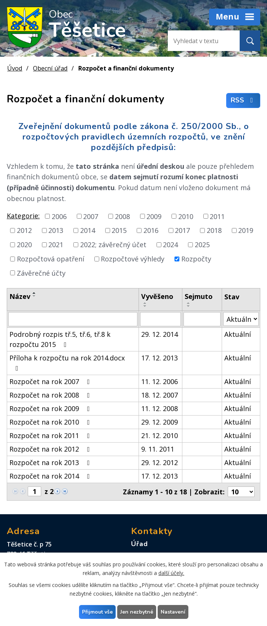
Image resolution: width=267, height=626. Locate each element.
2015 (119, 230)
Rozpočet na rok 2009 (51, 408)
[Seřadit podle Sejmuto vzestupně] (189, 303)
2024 (170, 244)
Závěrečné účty (41, 272)
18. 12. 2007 (159, 394)
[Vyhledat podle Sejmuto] (201, 319)
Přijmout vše (97, 611)
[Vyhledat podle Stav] (241, 319)
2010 (185, 216)
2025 (202, 244)
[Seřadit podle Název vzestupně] (34, 292)
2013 (55, 230)
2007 (90, 216)
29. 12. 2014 (159, 334)
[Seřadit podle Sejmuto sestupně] (189, 306)
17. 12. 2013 (159, 357)
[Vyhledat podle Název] (72, 319)
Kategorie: (23, 215)
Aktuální (237, 334)
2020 (24, 244)
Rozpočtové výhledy (132, 258)
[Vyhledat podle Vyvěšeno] (160, 319)
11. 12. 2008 (159, 408)
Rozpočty (196, 258)
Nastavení (173, 611)
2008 (122, 216)
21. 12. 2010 (159, 435)
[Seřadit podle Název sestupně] (34, 295)
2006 (59, 216)
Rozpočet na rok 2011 (51, 435)
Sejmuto (199, 296)
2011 (217, 216)
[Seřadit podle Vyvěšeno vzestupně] (145, 303)
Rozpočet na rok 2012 (51, 448)
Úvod (14, 68)
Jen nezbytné (136, 611)
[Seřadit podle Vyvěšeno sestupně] (145, 306)
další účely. (171, 572)
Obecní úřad (50, 68)
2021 (55, 244)
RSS (243, 100)
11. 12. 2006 (159, 381)
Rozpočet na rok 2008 (51, 394)
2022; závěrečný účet (113, 244)
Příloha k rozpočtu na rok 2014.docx (67, 362)
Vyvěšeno (157, 296)
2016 (150, 230)
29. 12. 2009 (159, 421)
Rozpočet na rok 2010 (51, 421)
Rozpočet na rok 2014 (51, 475)
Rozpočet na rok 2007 (51, 381)
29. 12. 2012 (159, 462)
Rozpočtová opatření (50, 258)
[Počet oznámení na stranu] (241, 491)
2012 (24, 230)
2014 (87, 230)
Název (19, 296)
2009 (153, 216)
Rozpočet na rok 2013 (51, 462)
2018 (214, 230)
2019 (245, 230)
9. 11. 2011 (157, 448)
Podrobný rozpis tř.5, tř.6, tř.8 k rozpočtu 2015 (59, 339)
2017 (182, 230)
